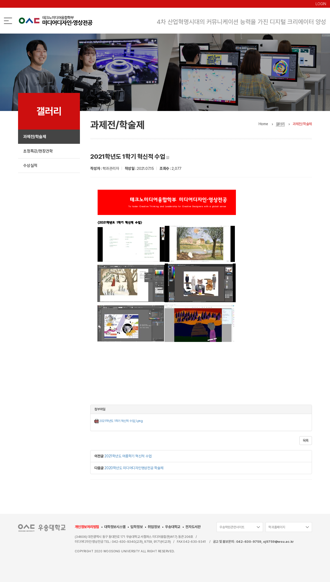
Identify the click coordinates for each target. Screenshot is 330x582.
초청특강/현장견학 (38, 151)
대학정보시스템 (114, 527)
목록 (306, 441)
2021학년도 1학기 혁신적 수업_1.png (121, 421)
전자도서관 (193, 527)
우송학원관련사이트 (231, 527)
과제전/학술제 (34, 136)
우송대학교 (172, 527)
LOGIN (321, 4)
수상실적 (30, 165)
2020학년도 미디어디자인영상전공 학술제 (133, 468)
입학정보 (136, 527)
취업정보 (154, 527)
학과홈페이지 (276, 527)
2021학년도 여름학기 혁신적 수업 (127, 456)
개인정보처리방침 (87, 527)
